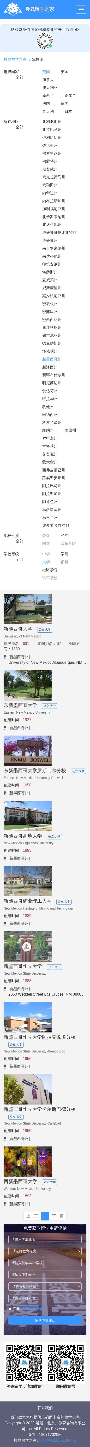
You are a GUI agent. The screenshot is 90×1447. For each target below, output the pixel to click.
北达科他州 (51, 224)
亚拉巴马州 (51, 129)
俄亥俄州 (50, 169)
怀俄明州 (50, 351)
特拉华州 (50, 399)
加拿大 (48, 80)
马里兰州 (50, 518)
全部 (19, 77)
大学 (46, 562)
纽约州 (48, 430)
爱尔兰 (70, 96)
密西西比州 (51, 320)
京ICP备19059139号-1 (57, 1440)
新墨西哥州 (51, 359)
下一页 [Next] (58, 1216)
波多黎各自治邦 (55, 525)
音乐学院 (68, 544)
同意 (25, 1308)
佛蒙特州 (50, 161)
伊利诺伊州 (51, 137)
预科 (64, 562)
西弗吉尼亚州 (53, 470)
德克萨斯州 (51, 343)
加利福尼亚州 (53, 209)
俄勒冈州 (50, 185)
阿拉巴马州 (51, 486)
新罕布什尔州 (53, 375)
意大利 (48, 111)
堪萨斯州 (50, 272)
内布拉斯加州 (53, 201)
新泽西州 (50, 367)
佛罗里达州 (51, 153)
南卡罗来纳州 (53, 248)
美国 (46, 72)
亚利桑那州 (51, 122)
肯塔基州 (50, 446)
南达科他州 (51, 256)
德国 (64, 103)
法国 (46, 103)
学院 (64, 554)
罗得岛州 (50, 438)
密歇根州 (50, 304)
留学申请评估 (45, 1320)
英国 (64, 72)
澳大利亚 (50, 88)
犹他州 (48, 407)
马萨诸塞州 (51, 510)
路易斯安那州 (53, 478)
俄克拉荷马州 (53, 177)
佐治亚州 (50, 145)
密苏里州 (50, 312)
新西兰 (48, 96)
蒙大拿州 (50, 462)
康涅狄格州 (51, 327)
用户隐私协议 (31, 1308)
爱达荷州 (50, 391)
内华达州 (50, 193)
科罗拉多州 (51, 423)
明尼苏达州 (51, 383)
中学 (46, 554)
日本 (68, 111)
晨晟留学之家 (15, 59)
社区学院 (50, 570)
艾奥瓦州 (50, 454)
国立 (46, 544)
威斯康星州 (51, 288)
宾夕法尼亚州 (53, 296)
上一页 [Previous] (32, 1216)
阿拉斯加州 (51, 494)
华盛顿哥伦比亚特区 (59, 232)
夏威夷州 (50, 280)
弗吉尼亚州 (51, 335)
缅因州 (70, 430)
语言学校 (50, 578)
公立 (46, 536)
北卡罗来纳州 (53, 217)
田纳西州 (50, 415)
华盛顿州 (50, 240)
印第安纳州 (51, 264)
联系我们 (45, 1408)
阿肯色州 (50, 502)
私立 (64, 536)
